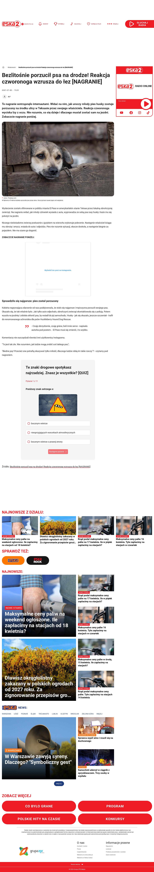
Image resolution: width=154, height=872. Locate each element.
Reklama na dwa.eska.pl (85, 855)
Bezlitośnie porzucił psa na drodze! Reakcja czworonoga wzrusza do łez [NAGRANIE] (50, 466)
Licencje (108, 849)
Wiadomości (12, 67)
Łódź (16, 714)
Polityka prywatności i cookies (115, 852)
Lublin (55, 714)
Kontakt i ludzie (82, 846)
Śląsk (33, 714)
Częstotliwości (81, 852)
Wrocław (75, 714)
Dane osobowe (111, 855)
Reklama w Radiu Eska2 (85, 858)
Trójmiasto (44, 714)
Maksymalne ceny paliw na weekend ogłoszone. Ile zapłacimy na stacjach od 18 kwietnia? (20, 541)
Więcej (99, 714)
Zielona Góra (88, 714)
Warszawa (6, 714)
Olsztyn (64, 714)
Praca (79, 849)
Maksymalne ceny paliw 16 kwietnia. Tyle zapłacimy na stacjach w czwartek (134, 541)
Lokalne (14, 708)
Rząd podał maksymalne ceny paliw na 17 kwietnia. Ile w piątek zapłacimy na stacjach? (96, 541)
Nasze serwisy (77, 864)
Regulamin (109, 846)
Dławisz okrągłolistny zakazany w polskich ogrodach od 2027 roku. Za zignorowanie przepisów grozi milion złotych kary (57, 539)
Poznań (24, 714)
